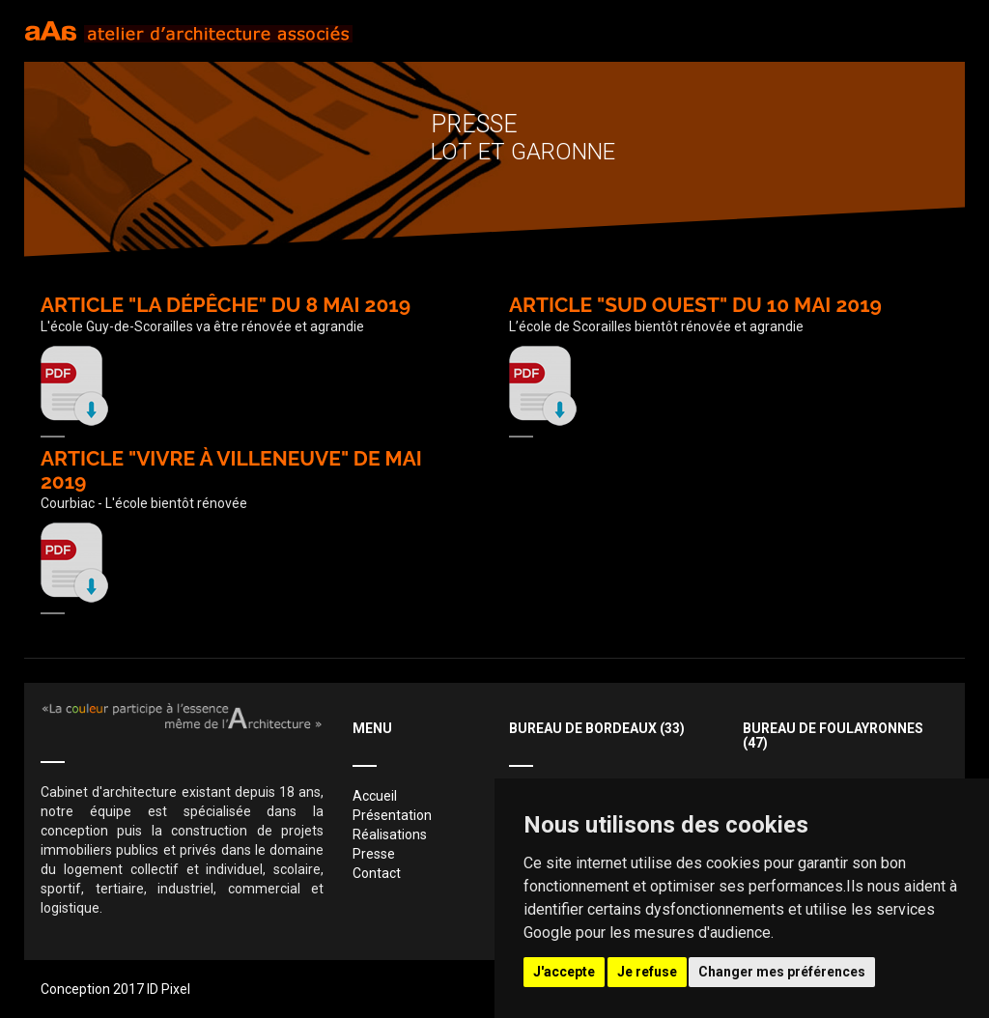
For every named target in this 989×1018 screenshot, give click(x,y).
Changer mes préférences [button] (781, 971)
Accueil (375, 796)
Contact (377, 873)
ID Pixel (168, 989)
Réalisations (390, 834)
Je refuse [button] (647, 971)
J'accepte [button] (564, 971)
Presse (374, 854)
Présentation (392, 815)
